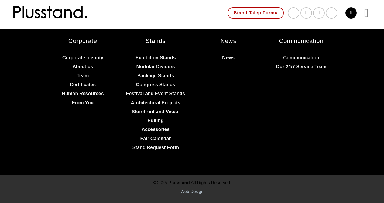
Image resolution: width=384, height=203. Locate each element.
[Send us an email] (319, 13)
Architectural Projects (155, 102)
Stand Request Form (155, 147)
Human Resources (83, 93)
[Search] (351, 13)
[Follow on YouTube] (331, 13)
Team (83, 75)
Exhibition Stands (155, 57)
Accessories (156, 129)
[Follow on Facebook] (293, 13)
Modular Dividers (155, 66)
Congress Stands (155, 84)
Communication (301, 57)
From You (83, 102)
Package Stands (155, 75)
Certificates (83, 84)
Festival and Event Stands (155, 93)
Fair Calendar (155, 138)
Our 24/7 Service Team (301, 66)
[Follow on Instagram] (306, 13)
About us (83, 66)
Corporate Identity (82, 57)
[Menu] (370, 13)
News (228, 57)
